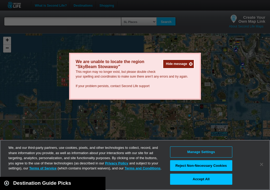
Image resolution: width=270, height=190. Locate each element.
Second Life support (135, 86)
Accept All (201, 179)
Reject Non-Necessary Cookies (201, 166)
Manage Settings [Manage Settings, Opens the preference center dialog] (201, 152)
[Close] (261, 164)
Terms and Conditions (143, 168)
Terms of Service (43, 168)
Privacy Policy (116, 163)
